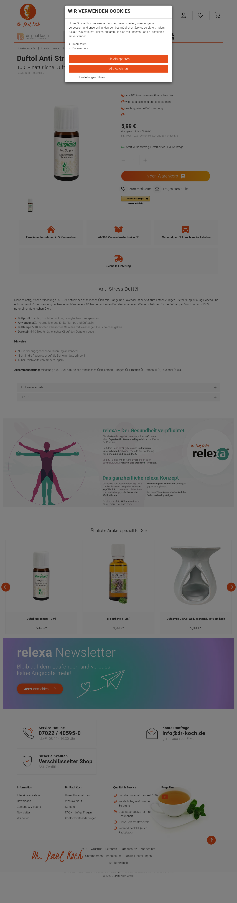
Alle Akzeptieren (119, 59)
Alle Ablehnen (118, 68)
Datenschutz (80, 48)
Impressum (79, 44)
